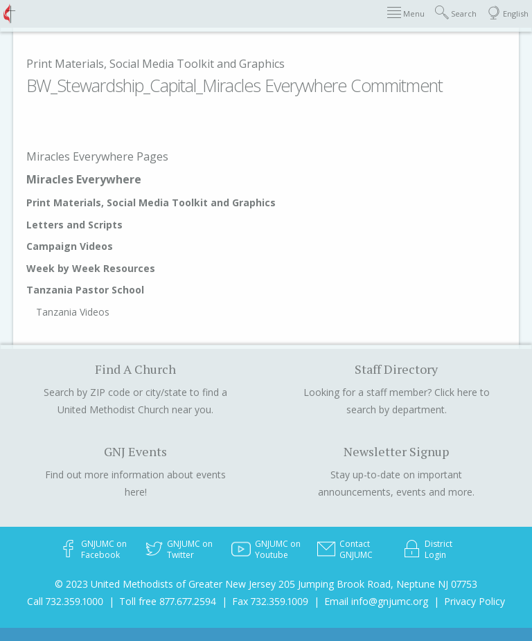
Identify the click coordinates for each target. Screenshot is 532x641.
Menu (406, 13)
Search (456, 13)
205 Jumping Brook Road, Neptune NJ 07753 (377, 583)
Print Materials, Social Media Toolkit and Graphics (155, 63)
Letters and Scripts (74, 224)
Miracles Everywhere (83, 179)
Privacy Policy (474, 601)
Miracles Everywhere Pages (97, 156)
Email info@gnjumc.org (376, 601)
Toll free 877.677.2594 (167, 601)
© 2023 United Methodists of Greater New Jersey (165, 583)
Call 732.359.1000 (65, 601)
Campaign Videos (69, 246)
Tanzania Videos (72, 311)
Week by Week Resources (90, 268)
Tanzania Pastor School (85, 289)
